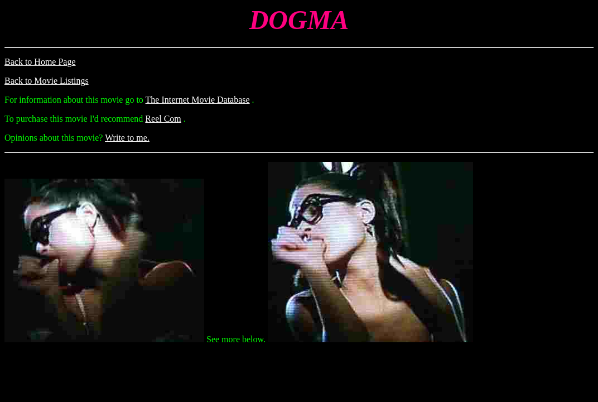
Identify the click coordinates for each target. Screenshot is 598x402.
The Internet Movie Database (198, 99)
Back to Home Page (40, 61)
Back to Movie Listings (46, 80)
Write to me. (127, 137)
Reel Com (163, 118)
